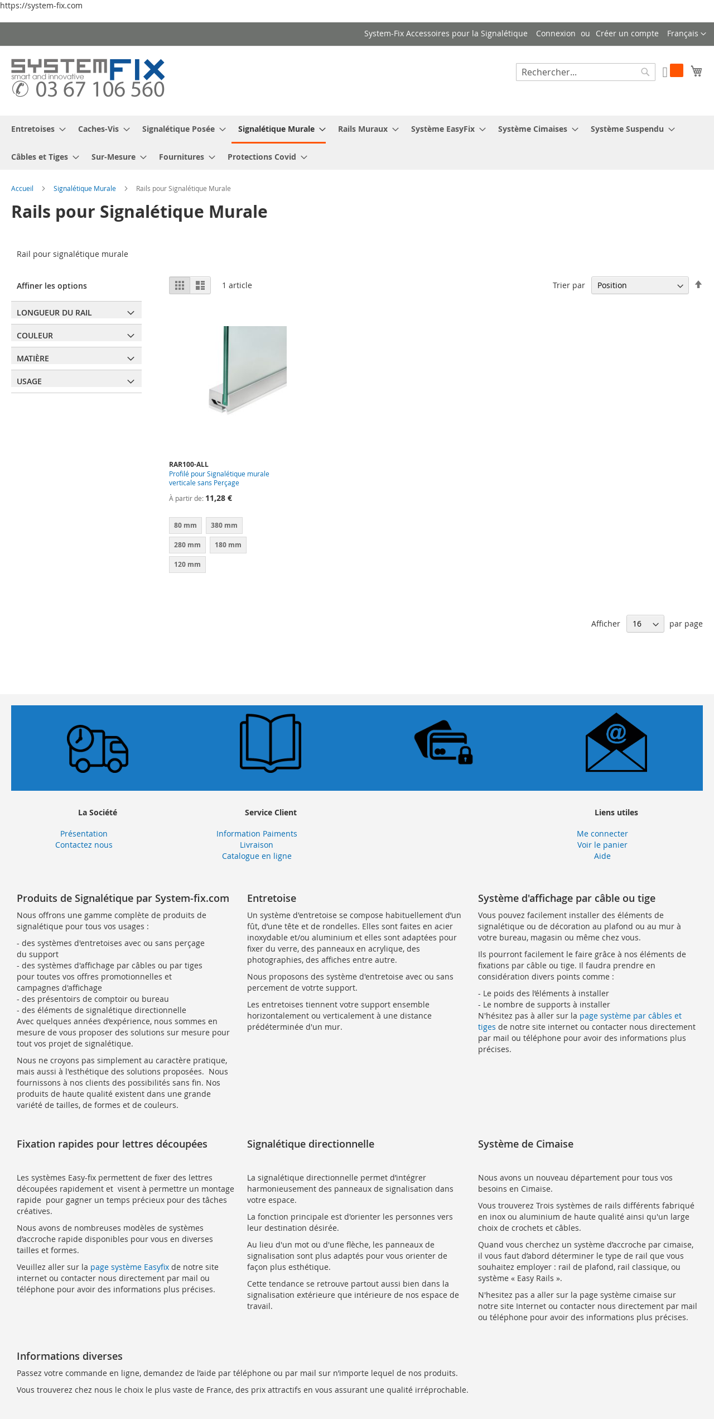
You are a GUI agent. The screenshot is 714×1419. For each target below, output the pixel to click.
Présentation (84, 833)
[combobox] (585, 72)
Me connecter (602, 833)
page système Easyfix (129, 1267)
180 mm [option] (228, 545)
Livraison (256, 844)
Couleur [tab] (35, 335)
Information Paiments (256, 833)
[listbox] (228, 546)
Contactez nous (84, 844)
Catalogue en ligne (257, 856)
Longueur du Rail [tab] (54, 312)
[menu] (357, 143)
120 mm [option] (187, 564)
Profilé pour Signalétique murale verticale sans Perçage (219, 478)
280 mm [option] (187, 545)
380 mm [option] (224, 525)
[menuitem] (35, 129)
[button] (686, 34)
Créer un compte (627, 33)
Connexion (556, 33)
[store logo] (88, 80)
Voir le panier (602, 844)
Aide (602, 856)
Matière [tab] (33, 358)
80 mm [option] (185, 525)
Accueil (23, 188)
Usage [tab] (29, 381)
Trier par (569, 285)
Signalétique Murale (86, 188)
